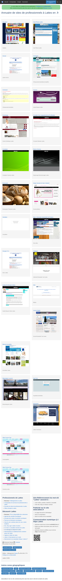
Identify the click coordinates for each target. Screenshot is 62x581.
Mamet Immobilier (7, 344)
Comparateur (12, 2)
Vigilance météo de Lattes (10, 535)
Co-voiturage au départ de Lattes (12, 529)
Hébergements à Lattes (16, 500)
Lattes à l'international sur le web (12, 537)
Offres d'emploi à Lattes (10, 508)
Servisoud (35, 403)
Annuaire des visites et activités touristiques (15, 518)
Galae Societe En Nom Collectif (41, 183)
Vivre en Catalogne (21, 573)
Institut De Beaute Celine (9, 285)
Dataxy (16, 553)
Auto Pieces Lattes (38, 22)
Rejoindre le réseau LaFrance (9, 549)
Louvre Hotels (36, 310)
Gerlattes (5, 217)
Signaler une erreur (17, 547)
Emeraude (5, 183)
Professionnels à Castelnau (25, 568)
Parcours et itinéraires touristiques (13, 520)
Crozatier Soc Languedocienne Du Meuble (44, 115)
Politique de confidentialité (43, 6)
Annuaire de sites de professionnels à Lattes (15, 506)
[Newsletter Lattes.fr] (57, 2)
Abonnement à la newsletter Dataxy (16, 539)
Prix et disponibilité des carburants (19, 514)
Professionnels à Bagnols (7, 568)
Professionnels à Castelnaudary (39, 568)
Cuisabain (5, 149)
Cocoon (35, 90)
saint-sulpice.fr (5, 573)
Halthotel (35, 251)
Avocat (4, 56)
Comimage (5, 115)
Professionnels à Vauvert (48, 571)
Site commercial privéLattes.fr (51, 2)
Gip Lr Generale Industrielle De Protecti (43, 217)
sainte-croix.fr (13, 573)
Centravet (35, 56)
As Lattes (5, 22)
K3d (34, 285)
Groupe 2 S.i (6, 251)
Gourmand (25, 2)
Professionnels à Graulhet (29, 571)
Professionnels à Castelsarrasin (8, 571)
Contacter (17, 542)
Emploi (19, 2)
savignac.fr (39, 571)
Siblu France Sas (7, 437)
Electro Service (37, 149)
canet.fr (16, 568)
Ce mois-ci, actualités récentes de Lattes (14, 527)
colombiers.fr (19, 571)
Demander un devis (7, 547)
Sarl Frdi (35, 378)
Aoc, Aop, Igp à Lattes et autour (12, 525)
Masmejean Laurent (8, 378)
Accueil (6, 2)
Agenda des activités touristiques (12, 516)
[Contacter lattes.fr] (60, 2)
